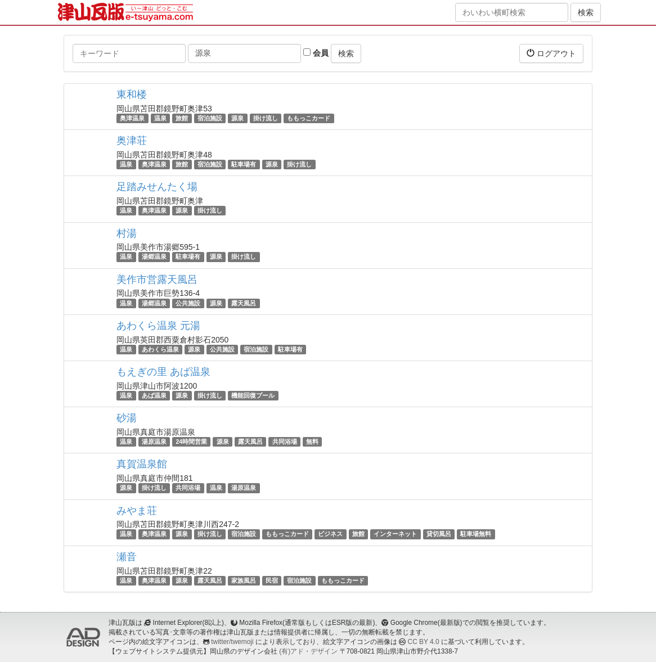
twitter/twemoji (232, 642)
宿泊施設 (209, 118)
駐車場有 (243, 164)
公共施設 (188, 303)
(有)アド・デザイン (308, 651)
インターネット (395, 534)
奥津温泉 (132, 118)
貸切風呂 (438, 534)
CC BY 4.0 (423, 642)
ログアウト (551, 53)
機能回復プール (253, 395)
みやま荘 (136, 510)
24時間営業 (191, 441)
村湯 (126, 233)
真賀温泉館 (141, 464)
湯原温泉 (154, 441)
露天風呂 (243, 303)
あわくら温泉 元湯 (158, 325)
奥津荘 (131, 140)
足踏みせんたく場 (156, 186)
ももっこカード (308, 118)
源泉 (237, 118)
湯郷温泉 (154, 257)
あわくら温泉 (160, 349)
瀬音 (126, 556)
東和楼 (131, 94)
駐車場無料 (475, 534)
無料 (312, 441)
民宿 (272, 580)
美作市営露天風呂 (156, 279)
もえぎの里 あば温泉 (163, 371)
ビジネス (330, 534)
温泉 (160, 118)
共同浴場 (284, 441)
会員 (316, 52)
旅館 (182, 118)
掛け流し (265, 118)
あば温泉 (154, 395)
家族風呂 (243, 580)
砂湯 (126, 418)
